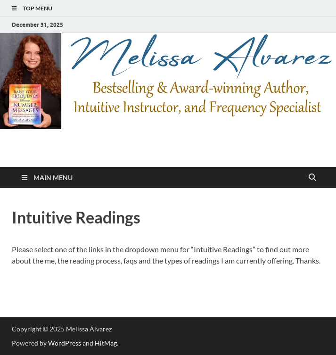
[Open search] (312, 178)
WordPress (64, 343)
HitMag (106, 343)
